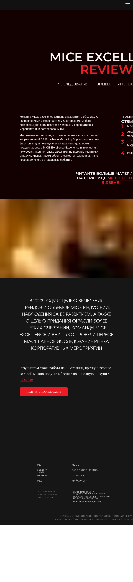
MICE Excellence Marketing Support (60, 139)
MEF (39, 464)
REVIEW (42, 475)
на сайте (26, 379)
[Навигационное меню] (127, 5)
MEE (39, 480)
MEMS (75, 464)
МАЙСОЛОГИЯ (80, 480)
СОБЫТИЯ (78, 475)
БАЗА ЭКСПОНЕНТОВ (85, 470)
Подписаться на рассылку (89, 493)
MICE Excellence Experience (61, 147)
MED (41, 471)
